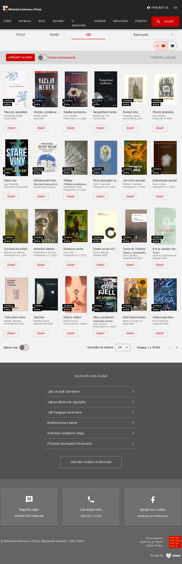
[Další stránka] (177, 347)
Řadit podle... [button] (142, 34)
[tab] (20, 34)
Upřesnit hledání (20, 57)
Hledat (165, 22)
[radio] (161, 45)
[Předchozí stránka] (169, 347)
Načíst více (11, 347)
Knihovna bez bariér (63, 423)
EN (175, 7)
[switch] (42, 58)
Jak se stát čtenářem (64, 391)
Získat (11, 128)
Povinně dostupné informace (70, 443)
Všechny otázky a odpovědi (91, 462)
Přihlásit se (158, 7)
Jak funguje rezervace (65, 412)
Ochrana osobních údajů (66, 433)
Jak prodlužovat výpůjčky (67, 402)
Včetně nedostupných (61, 57)
